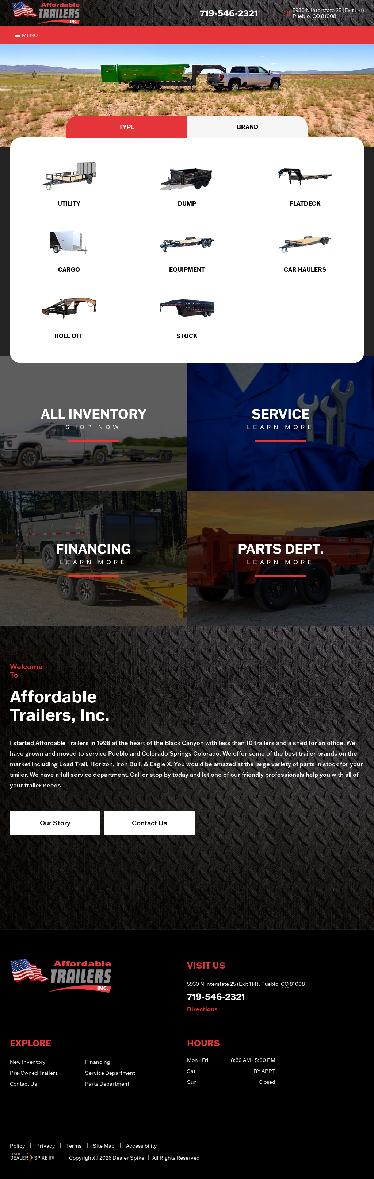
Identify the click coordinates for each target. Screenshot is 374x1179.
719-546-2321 (216, 996)
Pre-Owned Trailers (34, 1073)
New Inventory (27, 1062)
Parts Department (107, 1084)
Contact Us (149, 822)
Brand (247, 127)
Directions (202, 1009)
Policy (17, 1146)
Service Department (110, 1073)
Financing (97, 1062)
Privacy (45, 1146)
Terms (73, 1146)
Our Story (55, 822)
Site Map (104, 1146)
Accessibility (141, 1146)
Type (126, 127)
